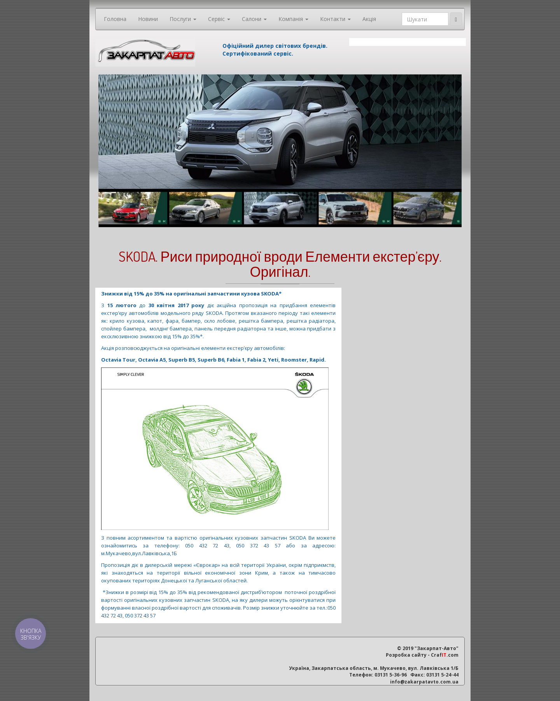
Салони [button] (254, 19)
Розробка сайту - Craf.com (422, 655)
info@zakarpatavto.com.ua (424, 681)
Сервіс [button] (219, 19)
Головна (115, 19)
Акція (369, 19)
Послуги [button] (183, 19)
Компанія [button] (293, 19)
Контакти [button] (335, 19)
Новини (148, 19)
